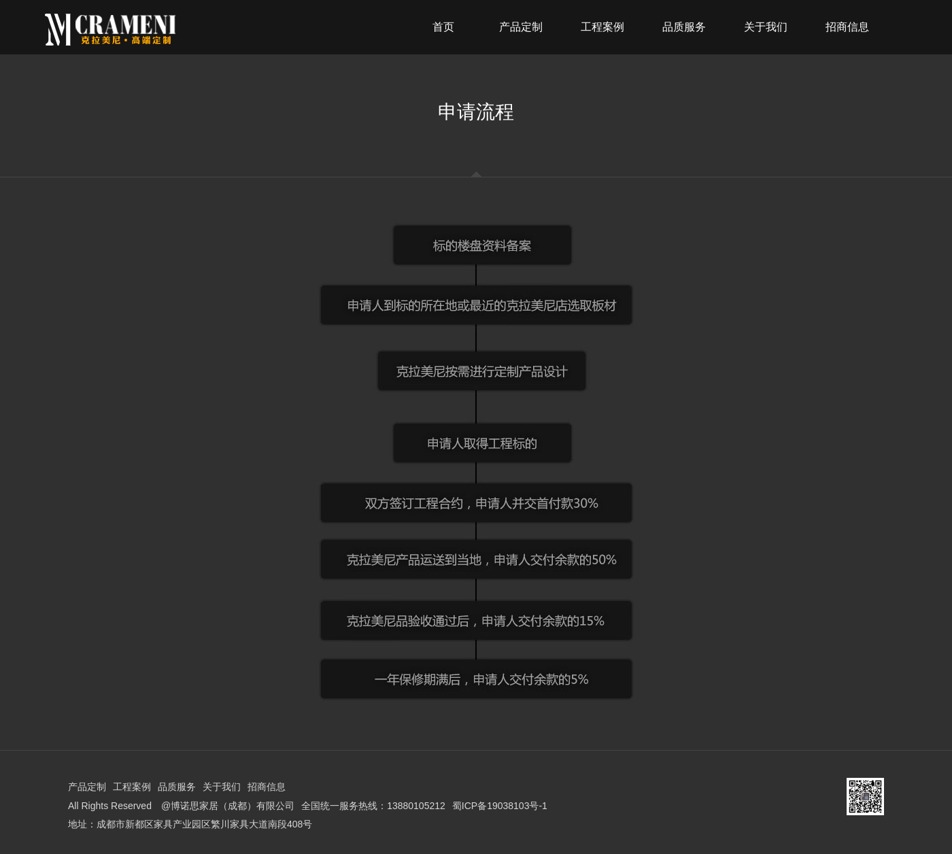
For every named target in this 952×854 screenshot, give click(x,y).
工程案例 (132, 786)
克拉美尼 (145, 30)
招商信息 (267, 786)
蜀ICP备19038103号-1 (499, 805)
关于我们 (222, 786)
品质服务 (177, 786)
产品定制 (87, 786)
